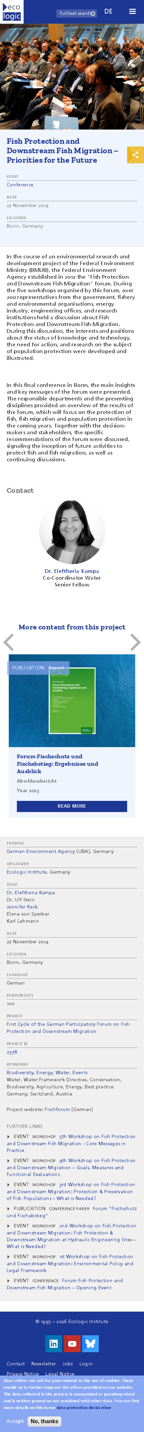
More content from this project (72, 626)
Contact (16, 1364)
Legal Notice (60, 1374)
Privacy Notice (23, 1374)
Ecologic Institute (27, 872)
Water (63, 1072)
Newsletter (43, 1364)
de (108, 11)
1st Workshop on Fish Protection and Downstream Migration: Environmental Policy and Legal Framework (70, 1263)
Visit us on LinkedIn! (53, 1343)
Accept (15, 1421)
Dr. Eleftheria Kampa (31, 893)
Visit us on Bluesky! (90, 1343)
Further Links (24, 1126)
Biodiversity (20, 1072)
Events (80, 1072)
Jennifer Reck (22, 907)
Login (86, 1364)
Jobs (68, 1364)
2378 (12, 1052)
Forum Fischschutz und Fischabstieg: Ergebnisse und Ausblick (57, 764)
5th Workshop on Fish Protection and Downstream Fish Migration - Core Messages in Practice (71, 1143)
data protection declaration (84, 1408)
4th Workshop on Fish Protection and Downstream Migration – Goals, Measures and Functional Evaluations (71, 1167)
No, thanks (44, 1421)
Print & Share (135, 154)
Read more (72, 806)
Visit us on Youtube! (72, 1343)
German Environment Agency (41, 851)
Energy (44, 1072)
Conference (20, 185)
